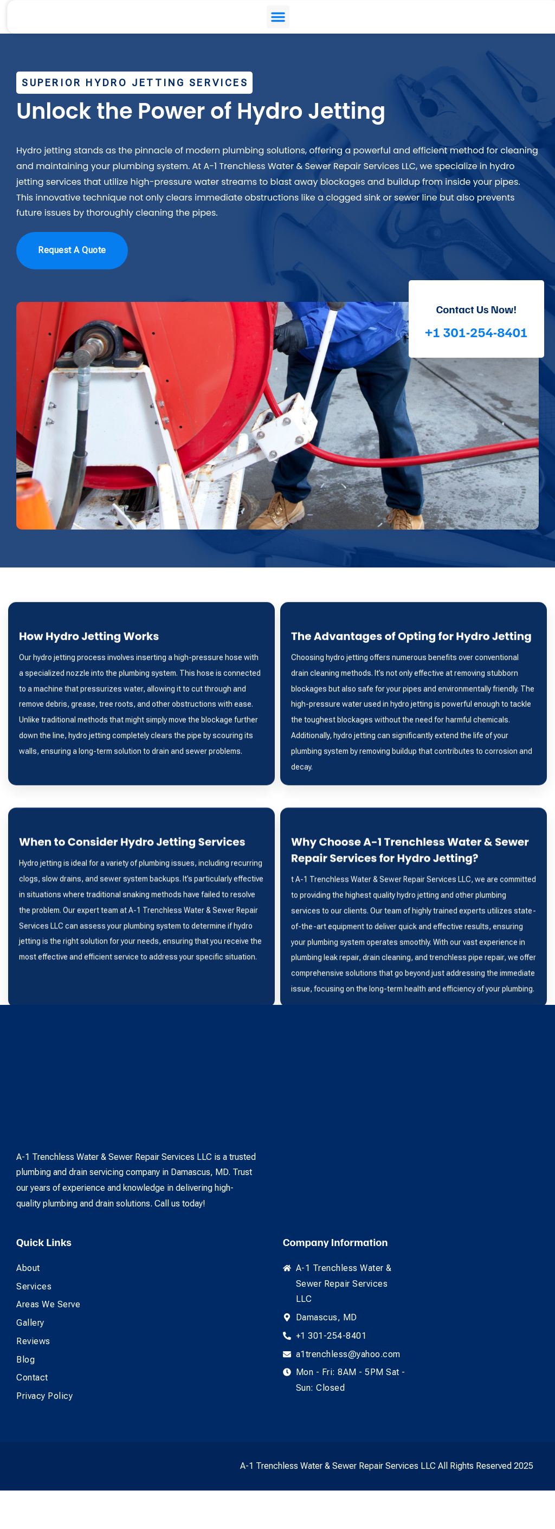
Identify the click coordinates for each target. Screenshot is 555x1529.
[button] (272, 36)
